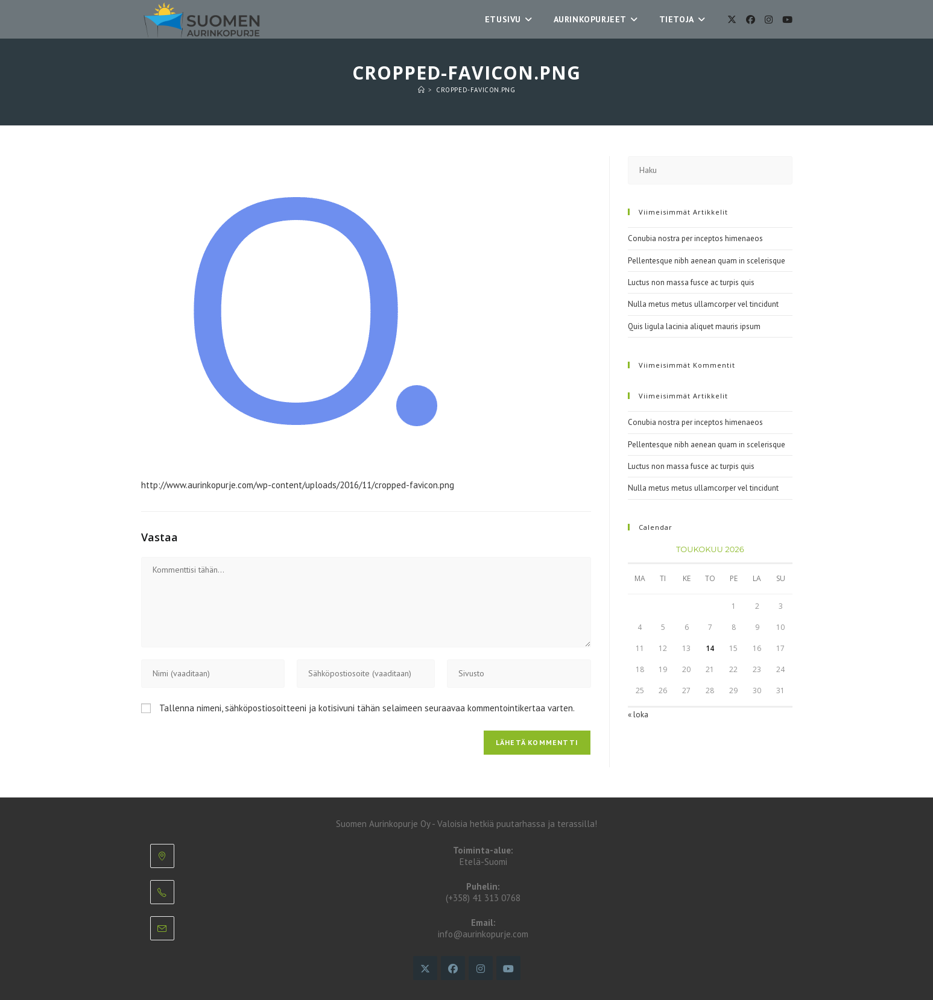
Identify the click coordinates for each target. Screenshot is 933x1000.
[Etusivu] (421, 90)
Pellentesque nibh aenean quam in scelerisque (706, 261)
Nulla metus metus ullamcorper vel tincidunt (703, 304)
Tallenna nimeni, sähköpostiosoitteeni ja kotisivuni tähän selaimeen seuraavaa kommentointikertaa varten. (367, 708)
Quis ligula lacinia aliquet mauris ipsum (694, 326)
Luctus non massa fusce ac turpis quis (691, 282)
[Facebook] (750, 19)
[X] (732, 19)
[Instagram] (768, 19)
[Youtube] (787, 19)
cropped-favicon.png (475, 90)
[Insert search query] (710, 170)
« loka (638, 714)
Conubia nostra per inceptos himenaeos (695, 238)
